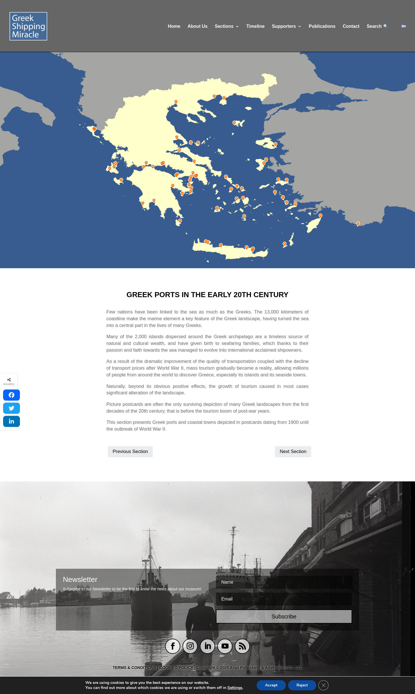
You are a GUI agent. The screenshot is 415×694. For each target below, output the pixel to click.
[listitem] (93, 129)
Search (377, 26)
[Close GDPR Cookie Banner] (323, 685)
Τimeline (256, 26)
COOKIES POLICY (176, 667)
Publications (322, 26)
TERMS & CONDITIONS (134, 667)
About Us (198, 26)
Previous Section (130, 451)
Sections (224, 26)
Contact (351, 26)
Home (174, 26)
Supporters (284, 26)
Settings (234, 687)
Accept (271, 685)
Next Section (293, 451)
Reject (302, 685)
